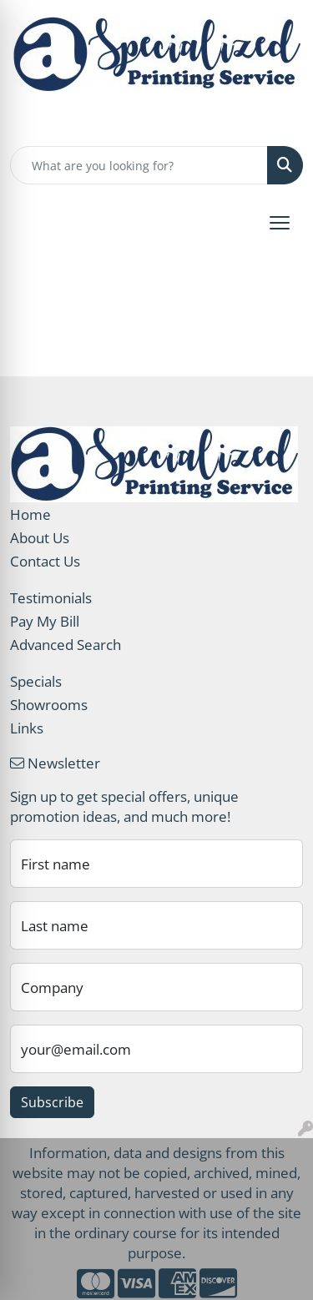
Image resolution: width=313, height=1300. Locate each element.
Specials (36, 681)
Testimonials (51, 597)
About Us (39, 537)
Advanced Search (65, 644)
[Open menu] (279, 222)
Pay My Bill (44, 621)
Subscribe (52, 1102)
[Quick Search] (139, 165)
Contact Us (45, 561)
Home (30, 514)
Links (26, 728)
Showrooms (49, 704)
